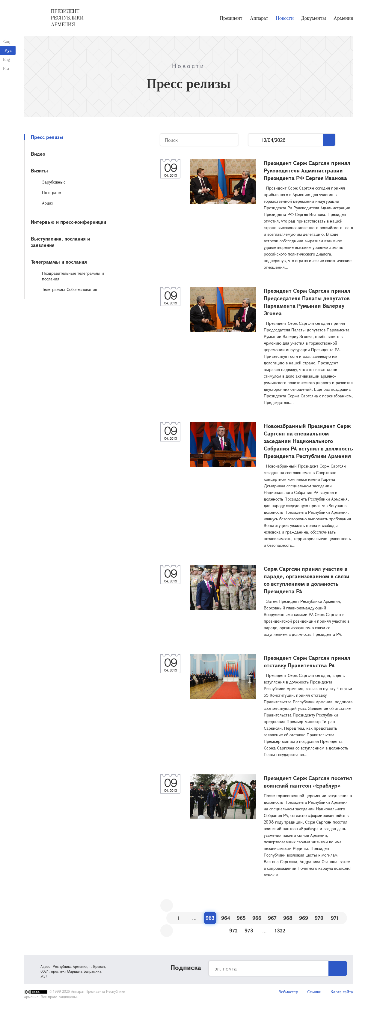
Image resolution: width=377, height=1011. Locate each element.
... (255, 140)
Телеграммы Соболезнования (69, 289)
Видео (38, 154)
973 (249, 930)
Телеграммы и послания (59, 262)
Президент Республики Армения (67, 18)
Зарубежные (54, 182)
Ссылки (314, 992)
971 (335, 918)
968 (287, 918)
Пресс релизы (47, 137)
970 (319, 918)
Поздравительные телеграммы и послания (73, 276)
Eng (6, 59)
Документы (313, 18)
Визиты (39, 170)
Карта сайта (342, 992)
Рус (8, 50)
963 (210, 918)
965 (241, 918)
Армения (343, 18)
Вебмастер (288, 992)
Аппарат (259, 18)
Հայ (6, 41)
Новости (285, 18)
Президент (231, 18)
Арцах (47, 203)
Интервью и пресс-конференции (68, 222)
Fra (6, 68)
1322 (280, 930)
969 (303, 918)
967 (272, 918)
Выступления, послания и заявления (60, 241)
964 (225, 918)
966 (256, 918)
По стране (51, 192)
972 (233, 930)
